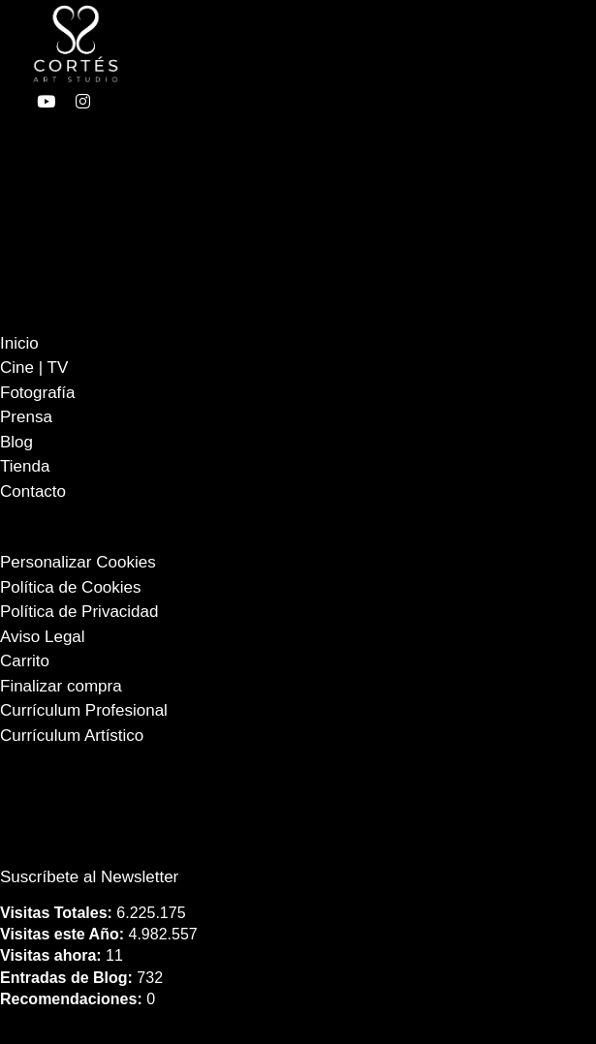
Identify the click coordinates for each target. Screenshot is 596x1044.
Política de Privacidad (79, 611)
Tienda (24, 466)
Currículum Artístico (71, 735)
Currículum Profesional (84, 710)
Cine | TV (34, 367)
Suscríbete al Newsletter (89, 877)
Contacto (33, 491)
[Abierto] (393, 42)
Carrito (24, 661)
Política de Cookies (70, 587)
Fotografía (38, 393)
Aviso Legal (42, 637)
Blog (16, 442)
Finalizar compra (61, 686)
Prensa (26, 417)
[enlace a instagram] (83, 101)
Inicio (19, 343)
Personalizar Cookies (78, 562)
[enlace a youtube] (46, 101)
